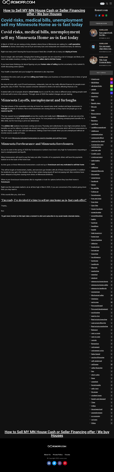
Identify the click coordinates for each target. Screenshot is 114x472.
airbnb (102, 89)
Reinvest (102, 329)
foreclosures (102, 195)
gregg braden (102, 212)
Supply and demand (102, 399)
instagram (102, 250)
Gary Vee (102, 205)
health (102, 229)
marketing (102, 271)
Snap (102, 378)
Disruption (102, 174)
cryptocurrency (102, 157)
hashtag (102, 222)
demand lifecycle (102, 171)
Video (102, 423)
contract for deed (102, 141)
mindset (102, 278)
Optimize (102, 298)
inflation (102, 243)
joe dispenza (102, 257)
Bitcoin (102, 106)
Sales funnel (102, 354)
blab (102, 110)
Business (102, 120)
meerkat (102, 274)
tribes (102, 405)
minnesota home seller (102, 285)
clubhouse (102, 131)
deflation (102, 167)
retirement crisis (102, 350)
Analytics (102, 96)
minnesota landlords (102, 288)
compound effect (102, 137)
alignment (102, 93)
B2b (102, 100)
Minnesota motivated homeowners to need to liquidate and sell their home (39, 138)
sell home (102, 364)
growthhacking (102, 215)
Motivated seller (102, 295)
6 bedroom (102, 79)
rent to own (102, 336)
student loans (102, 395)
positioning (102, 312)
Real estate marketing (102, 326)
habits (102, 219)
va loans (102, 419)
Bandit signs (102, 103)
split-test (102, 388)
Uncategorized (102, 409)
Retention (102, 343)
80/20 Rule (102, 82)
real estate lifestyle (102, 323)
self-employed (102, 361)
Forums (67, 455)
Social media (102, 385)
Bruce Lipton (102, 113)
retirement (102, 347)
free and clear (102, 198)
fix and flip (102, 188)
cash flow (102, 124)
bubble (102, 117)
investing (102, 253)
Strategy (102, 392)
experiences (102, 177)
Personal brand (102, 305)
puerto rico (102, 316)
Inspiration (102, 247)
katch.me (102, 260)
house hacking (102, 240)
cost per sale (102, 150)
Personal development (102, 309)
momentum (102, 291)
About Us (47, 455)
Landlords (102, 264)
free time (102, 202)
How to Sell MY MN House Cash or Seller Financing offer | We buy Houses (44, 12)
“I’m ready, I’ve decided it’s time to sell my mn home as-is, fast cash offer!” (44, 200)
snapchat (102, 381)
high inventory (102, 233)
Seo (102, 371)
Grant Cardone (102, 209)
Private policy (58, 455)
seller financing (102, 367)
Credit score (102, 153)
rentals (102, 340)
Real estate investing (102, 319)
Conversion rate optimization (102, 146)
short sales (102, 374)
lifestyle (102, 267)
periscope (102, 302)
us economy (102, 416)
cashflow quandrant (102, 127)
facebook (102, 181)
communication (102, 134)
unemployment (102, 412)
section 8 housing (102, 357)
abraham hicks (102, 86)
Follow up (102, 191)
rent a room (102, 333)
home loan (102, 236)
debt (102, 164)
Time (102, 402)
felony (102, 184)
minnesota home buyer (102, 281)
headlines (102, 226)
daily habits (102, 160)
